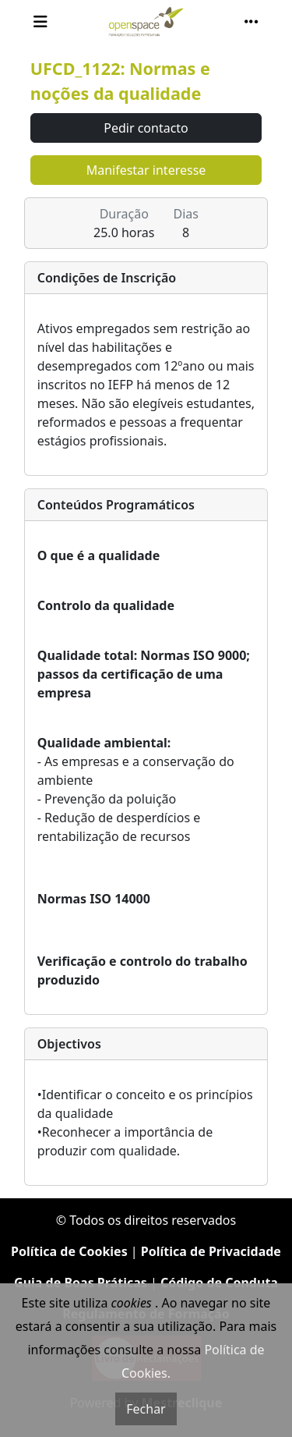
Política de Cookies (69, 1251)
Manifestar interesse (146, 170)
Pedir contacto (146, 128)
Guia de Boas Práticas (80, 1282)
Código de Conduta (219, 1282)
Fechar (145, 1408)
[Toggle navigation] (40, 22)
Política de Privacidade (211, 1251)
